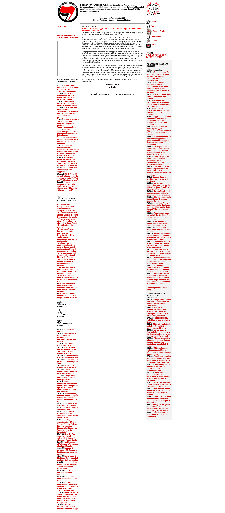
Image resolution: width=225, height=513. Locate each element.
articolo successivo (125, 94)
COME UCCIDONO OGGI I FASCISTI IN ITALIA (156, 56)
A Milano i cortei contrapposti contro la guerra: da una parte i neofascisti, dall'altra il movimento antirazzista (66, 247)
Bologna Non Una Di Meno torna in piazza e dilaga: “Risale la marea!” (67, 295)
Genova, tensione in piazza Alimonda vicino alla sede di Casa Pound (67, 221)
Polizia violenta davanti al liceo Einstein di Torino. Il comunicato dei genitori (67, 215)
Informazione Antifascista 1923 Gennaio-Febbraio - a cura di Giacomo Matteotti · (112, 19)
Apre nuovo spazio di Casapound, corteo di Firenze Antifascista (66, 255)
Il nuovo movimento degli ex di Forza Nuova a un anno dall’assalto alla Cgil (67, 278)
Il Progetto (62, 27)
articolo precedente (100, 94)
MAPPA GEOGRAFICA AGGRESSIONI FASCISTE (67, 37)
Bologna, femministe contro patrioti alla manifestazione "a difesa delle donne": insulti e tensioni (67, 287)
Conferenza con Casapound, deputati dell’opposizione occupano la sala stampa (67, 208)
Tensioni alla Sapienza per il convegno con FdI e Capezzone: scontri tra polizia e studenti (67, 270)
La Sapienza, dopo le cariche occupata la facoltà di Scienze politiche (66, 262)
